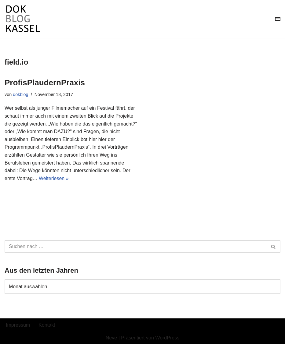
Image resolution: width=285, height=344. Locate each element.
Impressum (18, 325)
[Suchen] (136, 246)
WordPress (167, 337)
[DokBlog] (23, 19)
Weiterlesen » (54, 178)
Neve (111, 337)
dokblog (20, 94)
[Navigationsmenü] (277, 19)
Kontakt (46, 325)
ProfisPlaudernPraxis (45, 82)
